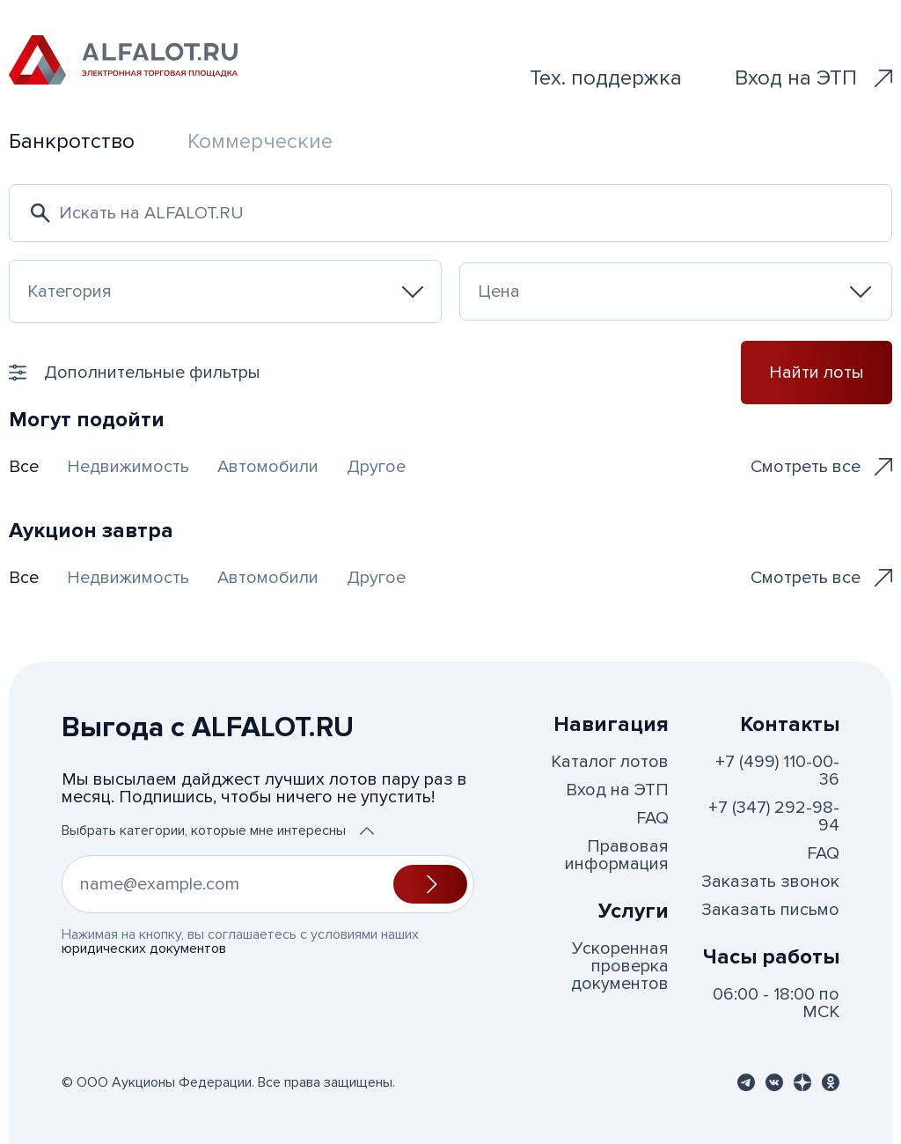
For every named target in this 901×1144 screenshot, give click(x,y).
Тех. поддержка (606, 78)
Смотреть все (821, 466)
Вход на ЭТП (813, 78)
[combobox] (225, 291)
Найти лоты (816, 372)
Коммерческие (260, 141)
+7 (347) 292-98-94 (773, 816)
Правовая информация (617, 855)
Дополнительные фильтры (134, 372)
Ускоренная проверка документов (620, 966)
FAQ (652, 818)
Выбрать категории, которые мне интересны (218, 830)
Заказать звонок (770, 881)
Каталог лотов (610, 761)
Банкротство (72, 141)
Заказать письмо (770, 910)
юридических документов (144, 948)
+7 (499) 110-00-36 (777, 770)
